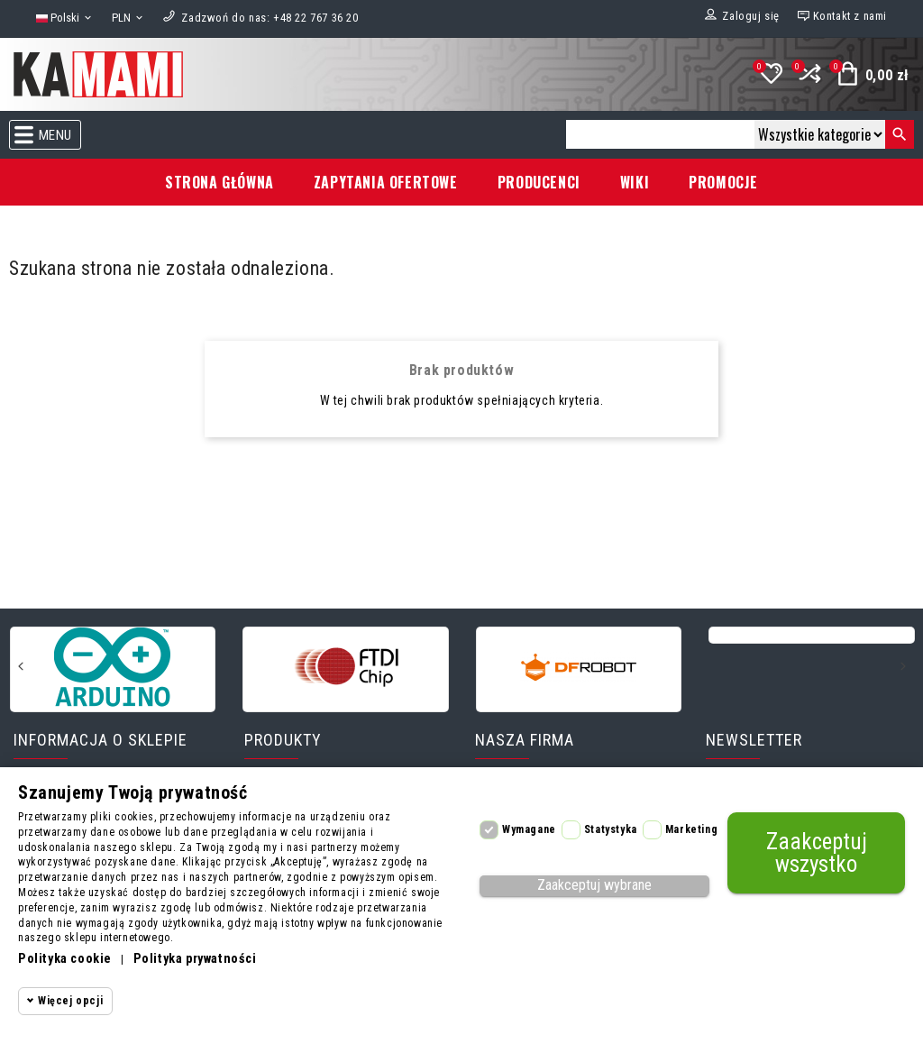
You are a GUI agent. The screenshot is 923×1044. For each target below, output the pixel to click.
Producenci (539, 182)
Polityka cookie (65, 958)
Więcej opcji (70, 1000)
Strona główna (219, 182)
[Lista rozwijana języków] (65, 18)
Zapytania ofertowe (386, 182)
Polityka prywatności (195, 958)
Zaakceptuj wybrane (594, 884)
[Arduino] (113, 667)
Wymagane (529, 829)
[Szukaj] (660, 134)
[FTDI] (345, 667)
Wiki (634, 182)
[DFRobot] (579, 667)
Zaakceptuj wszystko (816, 853)
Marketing (691, 829)
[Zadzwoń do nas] (269, 17)
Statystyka (610, 829)
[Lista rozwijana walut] (128, 18)
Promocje (723, 182)
